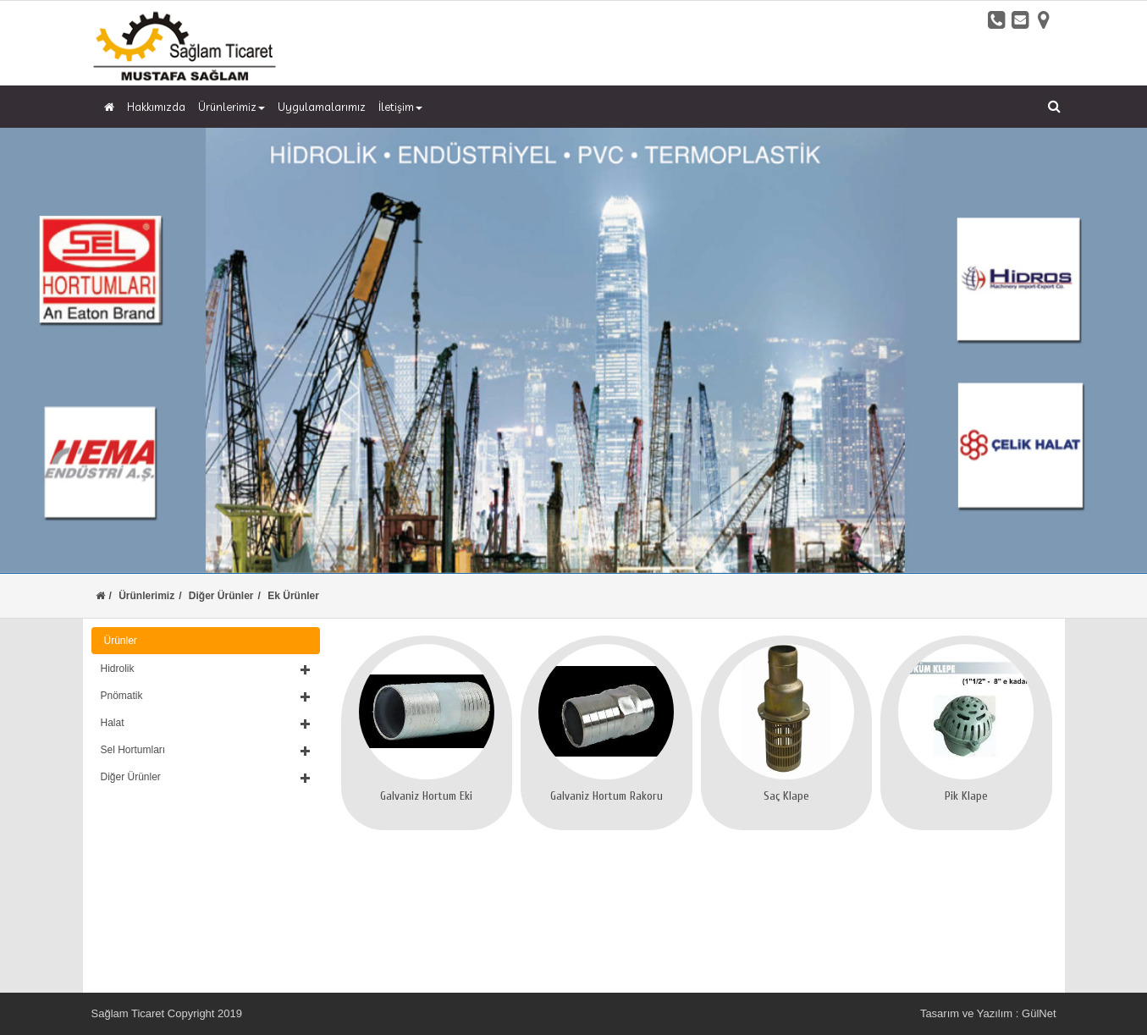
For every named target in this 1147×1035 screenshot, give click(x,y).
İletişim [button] (400, 106)
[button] (205, 668)
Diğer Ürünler (221, 596)
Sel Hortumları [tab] (206, 750)
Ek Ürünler (293, 596)
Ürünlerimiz (146, 596)
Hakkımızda (156, 106)
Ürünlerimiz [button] (231, 106)
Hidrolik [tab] (206, 668)
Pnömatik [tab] (206, 696)
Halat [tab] (206, 723)
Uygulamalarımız (322, 106)
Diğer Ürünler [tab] (206, 777)
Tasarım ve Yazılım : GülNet (988, 1013)
